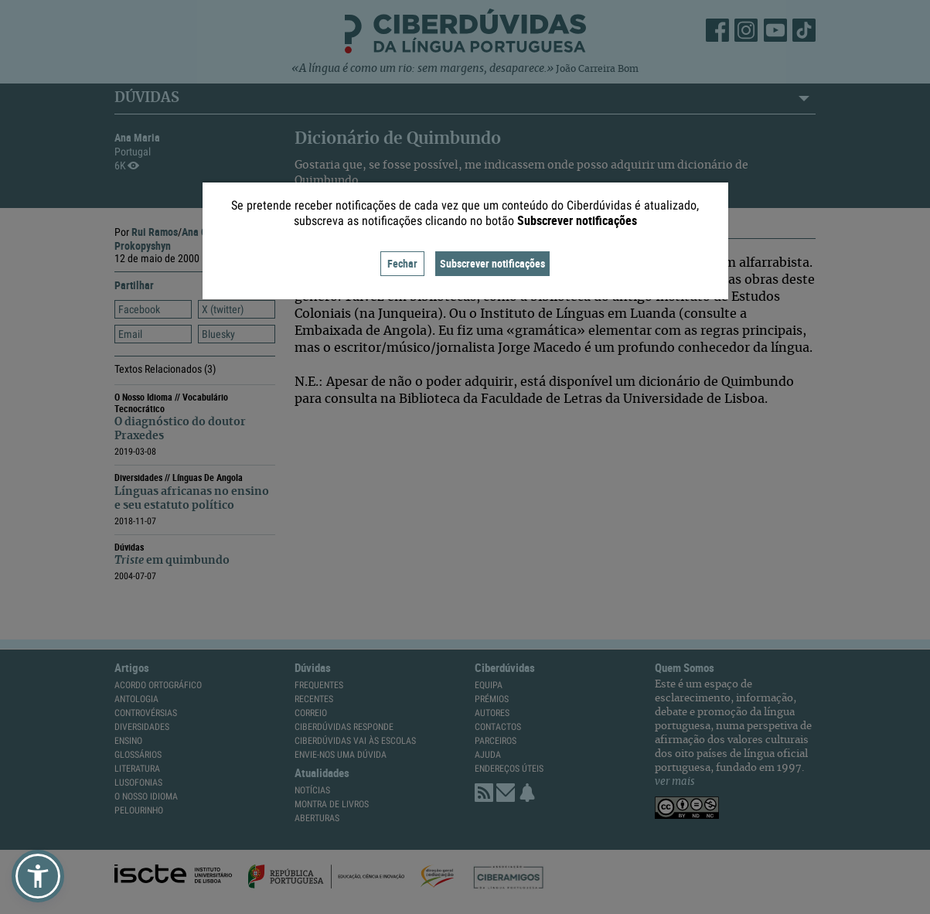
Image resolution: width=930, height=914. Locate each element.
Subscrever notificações (492, 263)
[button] (37, 876)
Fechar (402, 263)
